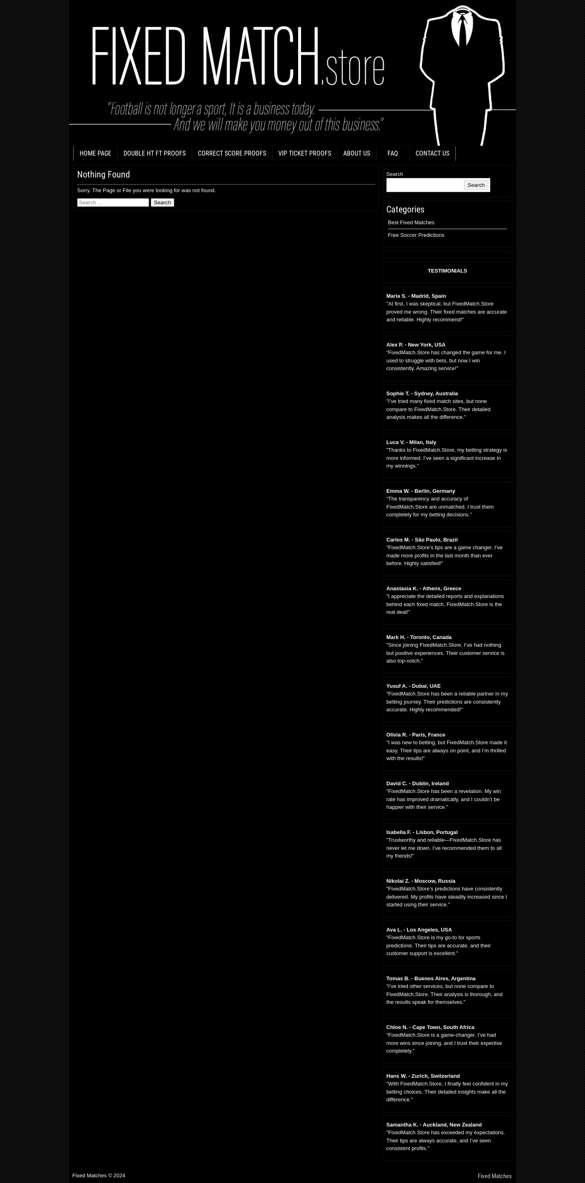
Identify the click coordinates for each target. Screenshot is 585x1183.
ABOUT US (356, 153)
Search (394, 174)
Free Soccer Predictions (416, 235)
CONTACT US (432, 153)
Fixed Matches (495, 1176)
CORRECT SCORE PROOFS (232, 153)
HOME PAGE (95, 153)
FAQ (393, 153)
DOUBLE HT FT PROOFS (155, 153)
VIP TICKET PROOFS (304, 153)
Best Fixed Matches (411, 222)
